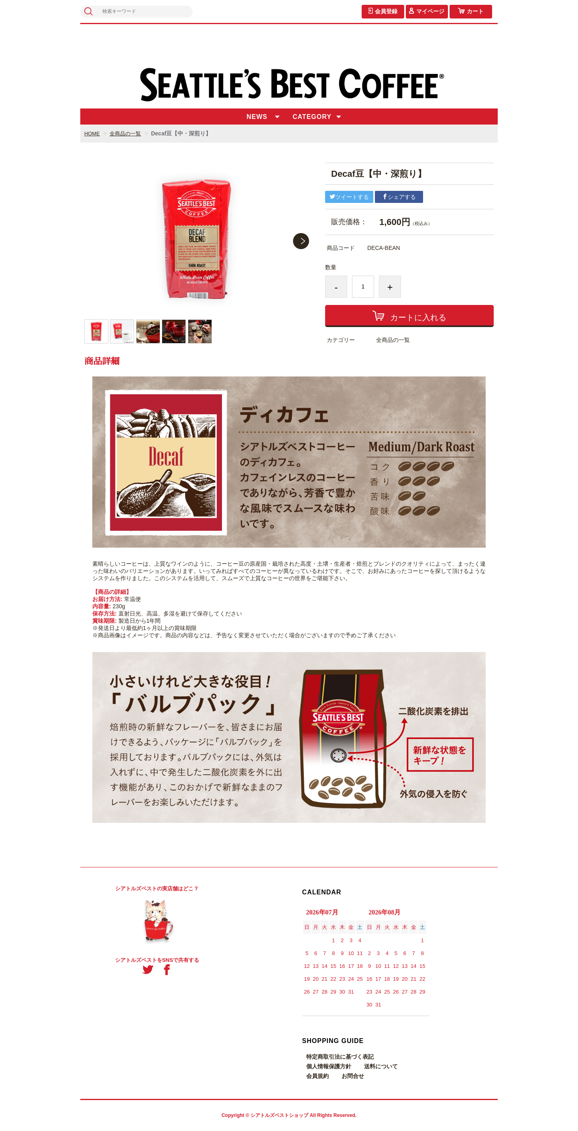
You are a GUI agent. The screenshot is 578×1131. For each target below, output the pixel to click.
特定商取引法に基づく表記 (340, 1056)
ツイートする (349, 197)
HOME (92, 133)
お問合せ (353, 1076)
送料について (381, 1066)
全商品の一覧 (128, 133)
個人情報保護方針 (328, 1066)
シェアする (399, 197)
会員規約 (317, 1076)
